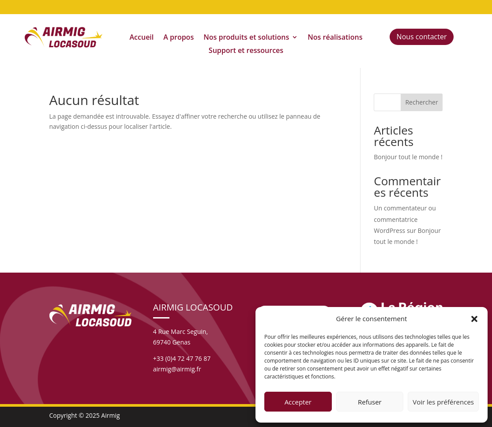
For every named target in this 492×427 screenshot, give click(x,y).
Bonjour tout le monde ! (408, 157)
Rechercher (421, 102)
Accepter (298, 401)
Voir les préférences (443, 401)
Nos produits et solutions (246, 38)
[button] (474, 319)
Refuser (370, 401)
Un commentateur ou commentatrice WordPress (405, 219)
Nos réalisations (335, 38)
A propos (178, 38)
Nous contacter (422, 36)
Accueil (142, 38)
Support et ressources (246, 51)
